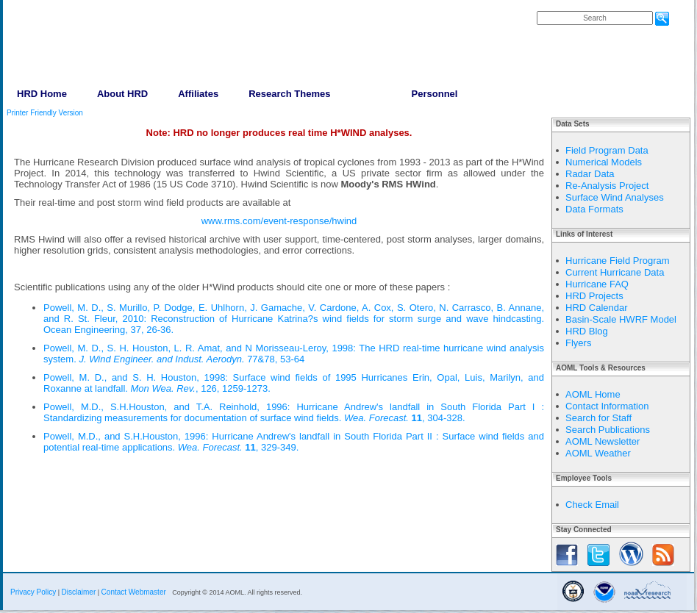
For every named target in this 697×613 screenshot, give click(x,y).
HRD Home (42, 93)
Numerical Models (603, 162)
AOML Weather (598, 453)
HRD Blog (586, 331)
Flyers (578, 342)
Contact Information (606, 406)
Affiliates (198, 93)
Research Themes (289, 93)
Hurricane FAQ (597, 284)
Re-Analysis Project (606, 185)
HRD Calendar (596, 307)
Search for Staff (598, 417)
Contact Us (588, 6)
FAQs (550, 6)
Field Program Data (606, 150)
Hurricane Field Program (617, 260)
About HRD (122, 93)
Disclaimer (79, 592)
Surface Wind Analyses (614, 197)
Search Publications (607, 429)
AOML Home (593, 394)
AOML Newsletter (602, 441)
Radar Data (589, 173)
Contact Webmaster (133, 592)
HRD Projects (594, 295)
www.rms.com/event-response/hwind (279, 220)
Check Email (592, 504)
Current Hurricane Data (614, 272)
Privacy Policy (33, 592)
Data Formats (594, 209)
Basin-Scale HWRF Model (620, 319)
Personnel (435, 93)
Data (370, 93)
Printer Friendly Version (45, 113)
